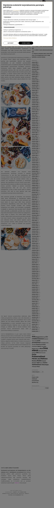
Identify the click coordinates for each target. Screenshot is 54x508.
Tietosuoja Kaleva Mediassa (10, 38)
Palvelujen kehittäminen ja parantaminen (14, 24)
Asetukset (11, 43)
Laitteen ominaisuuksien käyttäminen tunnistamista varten (18, 31)
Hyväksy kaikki (26, 43)
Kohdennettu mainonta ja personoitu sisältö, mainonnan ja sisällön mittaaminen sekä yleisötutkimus (27, 22)
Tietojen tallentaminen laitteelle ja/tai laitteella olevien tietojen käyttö (20, 19)
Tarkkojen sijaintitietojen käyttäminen (13, 30)
